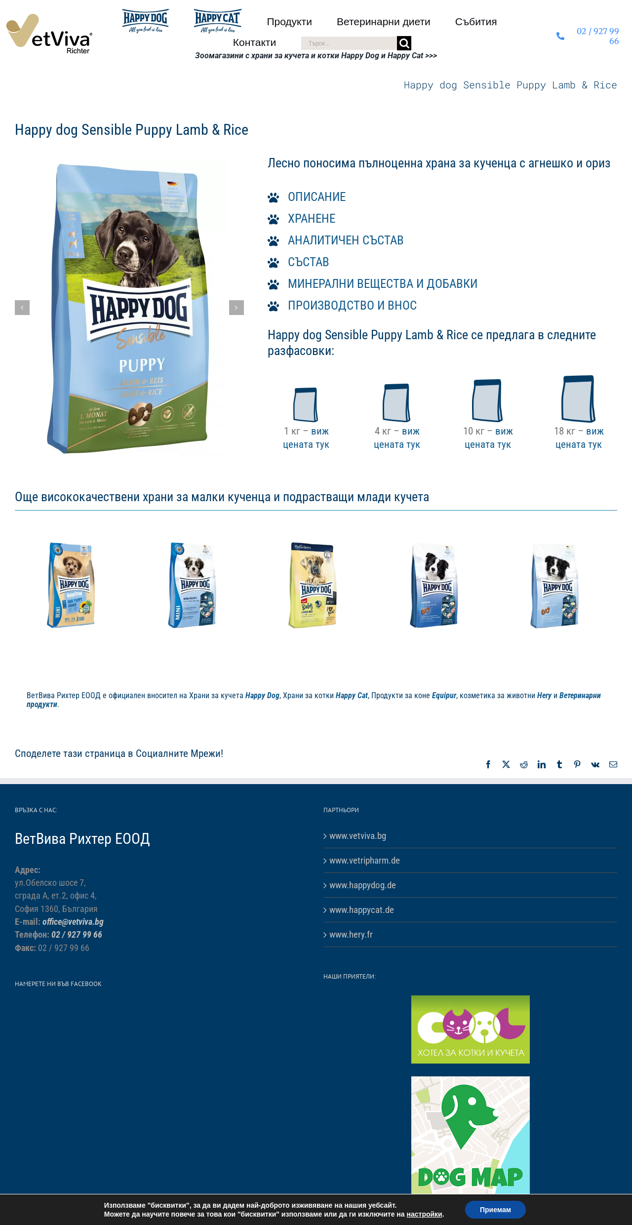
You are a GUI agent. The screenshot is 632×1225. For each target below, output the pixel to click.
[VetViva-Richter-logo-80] (49, 18)
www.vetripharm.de (364, 860)
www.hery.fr (351, 934)
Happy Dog (262, 695)
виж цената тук (306, 437)
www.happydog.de (362, 885)
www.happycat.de (361, 909)
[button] (22, 307)
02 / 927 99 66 (76, 935)
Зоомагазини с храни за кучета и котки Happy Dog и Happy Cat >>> (316, 55)
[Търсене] (404, 43)
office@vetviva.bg (73, 922)
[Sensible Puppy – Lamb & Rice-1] (129, 307)
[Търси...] (349, 43)
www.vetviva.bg (357, 835)
